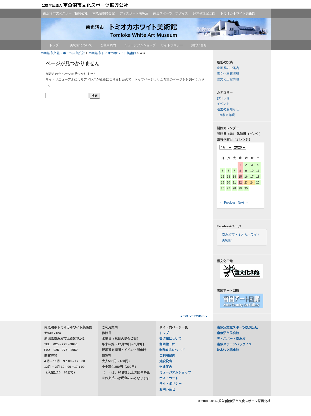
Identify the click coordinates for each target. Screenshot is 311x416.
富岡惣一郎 (167, 344)
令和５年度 (227, 115)
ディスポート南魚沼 (134, 13)
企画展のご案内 (228, 68)
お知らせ (223, 98)
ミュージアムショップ (140, 45)
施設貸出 (165, 361)
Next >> (243, 202)
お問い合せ (199, 45)
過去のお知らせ (228, 109)
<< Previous (228, 202)
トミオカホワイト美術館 (237, 13)
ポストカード (168, 378)
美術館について (81, 45)
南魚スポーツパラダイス (170, 13)
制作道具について (172, 350)
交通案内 (165, 367)
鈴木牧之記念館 (204, 13)
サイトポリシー (172, 45)
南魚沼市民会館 (103, 13)
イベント (223, 103)
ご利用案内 (108, 45)
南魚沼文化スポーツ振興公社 (237, 327)
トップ (54, 45)
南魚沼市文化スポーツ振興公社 (65, 13)
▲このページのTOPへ (193, 315)
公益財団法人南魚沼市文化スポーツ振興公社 (85, 5)
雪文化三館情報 (228, 73)
